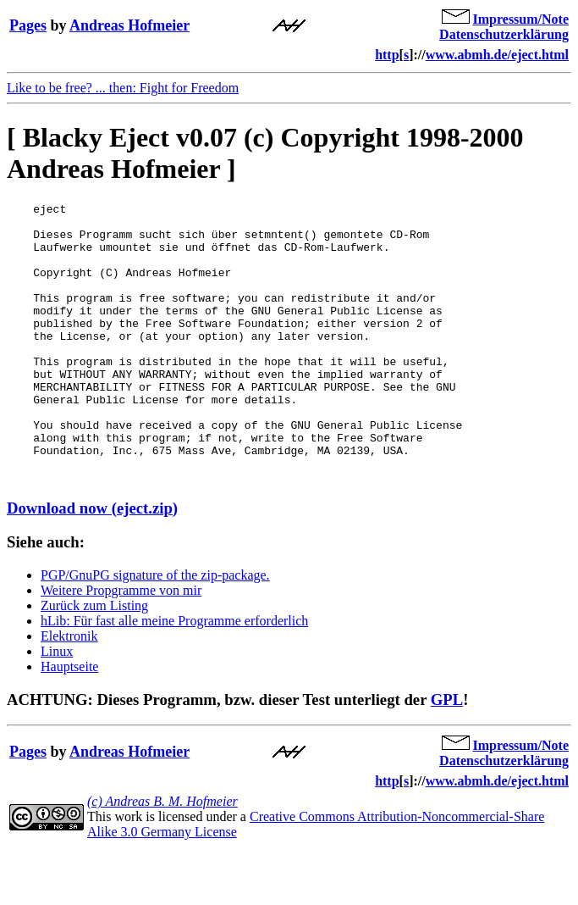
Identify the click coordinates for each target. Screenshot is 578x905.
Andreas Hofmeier (129, 25)
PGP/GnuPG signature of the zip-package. (155, 631)
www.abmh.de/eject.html (497, 54)
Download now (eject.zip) (92, 564)
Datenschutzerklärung (504, 34)
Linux (57, 707)
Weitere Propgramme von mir (121, 646)
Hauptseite (69, 722)
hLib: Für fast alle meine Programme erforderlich (174, 676)
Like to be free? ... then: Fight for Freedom (123, 88)
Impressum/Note (521, 19)
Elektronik (69, 692)
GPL (447, 755)
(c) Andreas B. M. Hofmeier (162, 857)
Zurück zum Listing (94, 661)
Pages (28, 25)
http (387, 54)
